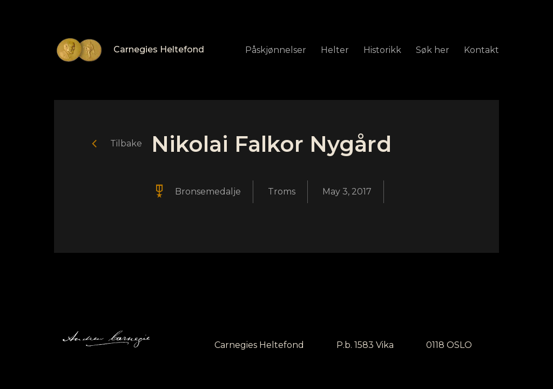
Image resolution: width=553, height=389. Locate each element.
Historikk (382, 50)
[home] (129, 50)
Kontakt (481, 50)
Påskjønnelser (275, 50)
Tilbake (126, 143)
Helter (335, 50)
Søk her (432, 50)
